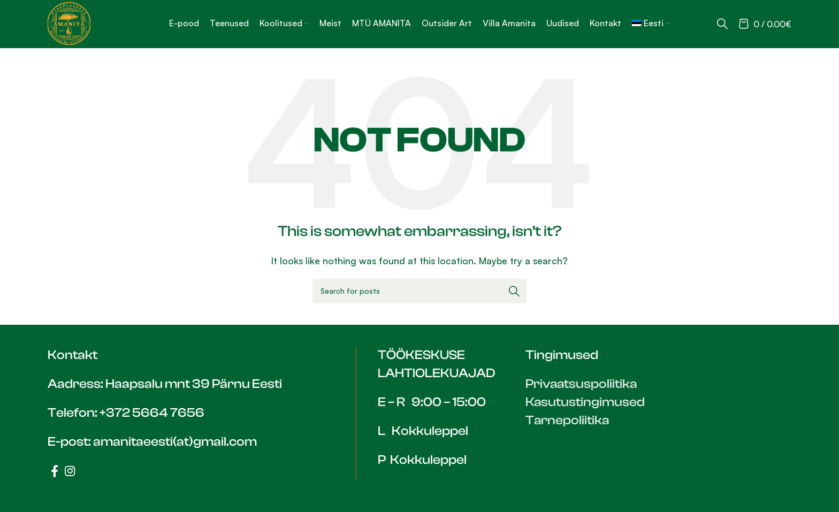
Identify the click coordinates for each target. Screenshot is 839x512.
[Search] (722, 23)
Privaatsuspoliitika (582, 384)
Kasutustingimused (585, 402)
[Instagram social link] (70, 471)
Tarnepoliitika (567, 420)
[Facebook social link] (55, 471)
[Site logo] (69, 22)
